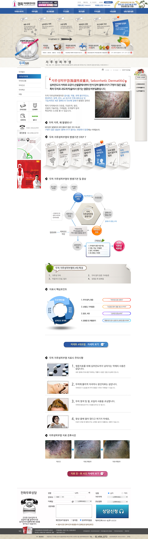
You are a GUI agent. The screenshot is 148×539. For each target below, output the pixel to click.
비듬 (20, 94)
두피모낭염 (22, 80)
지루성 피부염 (23, 76)
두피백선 (22, 89)
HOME (107, 70)
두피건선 (22, 85)
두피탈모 (22, 72)
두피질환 (115, 70)
